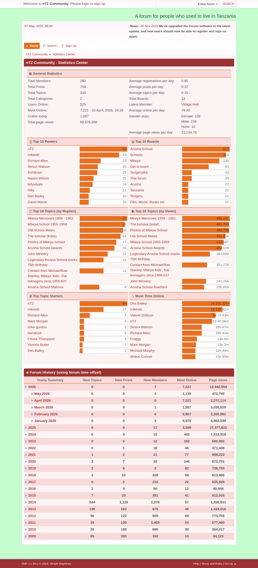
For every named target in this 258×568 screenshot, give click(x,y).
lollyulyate (35, 184)
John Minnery (38, 254)
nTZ (31, 149)
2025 (32, 427)
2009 (32, 536)
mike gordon (37, 327)
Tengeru (136, 196)
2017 (32, 482)
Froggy (135, 339)
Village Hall (190, 104)
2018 (32, 475)
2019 (32, 468)
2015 (32, 495)
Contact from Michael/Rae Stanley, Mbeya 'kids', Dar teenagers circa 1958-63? (48, 276)
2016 (32, 488)
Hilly (31, 190)
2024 (32, 434)
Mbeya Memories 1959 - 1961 (50, 218)
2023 (32, 441)
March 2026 (43, 407)
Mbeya (135, 161)
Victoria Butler (38, 345)
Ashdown (35, 172)
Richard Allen (38, 161)
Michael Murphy (142, 350)
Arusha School (141, 149)
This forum (138, 178)
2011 (32, 522)
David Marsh (37, 202)
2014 (32, 502)
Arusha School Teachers (149, 287)
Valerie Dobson (142, 315)
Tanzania (137, 190)
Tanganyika (139, 172)
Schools (136, 155)
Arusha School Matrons (45, 287)
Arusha (135, 184)
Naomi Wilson (38, 178)
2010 (32, 529)
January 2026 (45, 421)
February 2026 (46, 414)
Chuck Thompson (41, 339)
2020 (32, 461)
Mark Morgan (38, 321)
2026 (32, 387)
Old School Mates (41, 230)
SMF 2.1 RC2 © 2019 (35, 563)
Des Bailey (36, 196)
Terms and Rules (212, 563)
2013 (32, 509)
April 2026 (42, 400)
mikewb (33, 155)
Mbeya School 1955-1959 (47, 224)
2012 (32, 516)
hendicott (35, 333)
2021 (32, 455)
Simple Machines (60, 563)
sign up (99, 4)
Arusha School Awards (45, 248)
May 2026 (42, 394)
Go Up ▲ (230, 563)
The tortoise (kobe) (42, 236)
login (85, 4)
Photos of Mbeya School (46, 242)
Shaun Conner (141, 356)
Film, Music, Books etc (147, 202)
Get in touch (139, 167)
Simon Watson (39, 167)
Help (196, 563)
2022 (32, 448)
